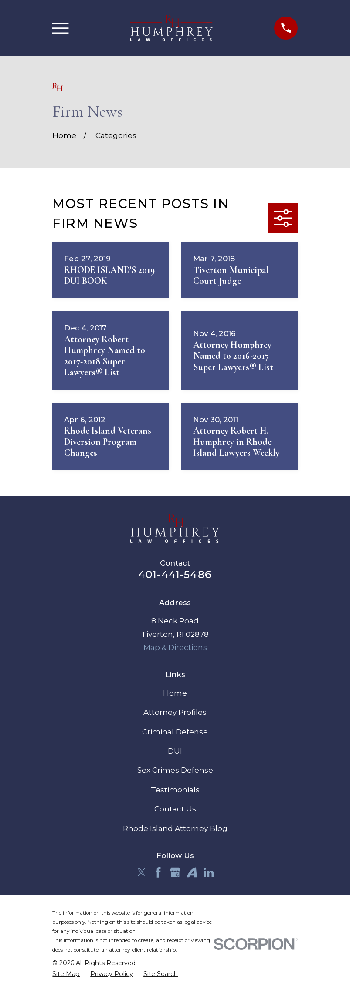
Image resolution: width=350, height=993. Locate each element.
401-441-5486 (175, 574)
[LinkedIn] (209, 872)
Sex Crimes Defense (175, 770)
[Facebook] (158, 872)
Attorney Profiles (175, 712)
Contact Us (175, 808)
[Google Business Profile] (175, 872)
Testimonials (175, 789)
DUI (175, 751)
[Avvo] (192, 872)
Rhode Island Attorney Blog (175, 828)
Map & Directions (175, 647)
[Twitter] (141, 872)
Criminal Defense (175, 731)
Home (175, 693)
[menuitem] (66, 974)
